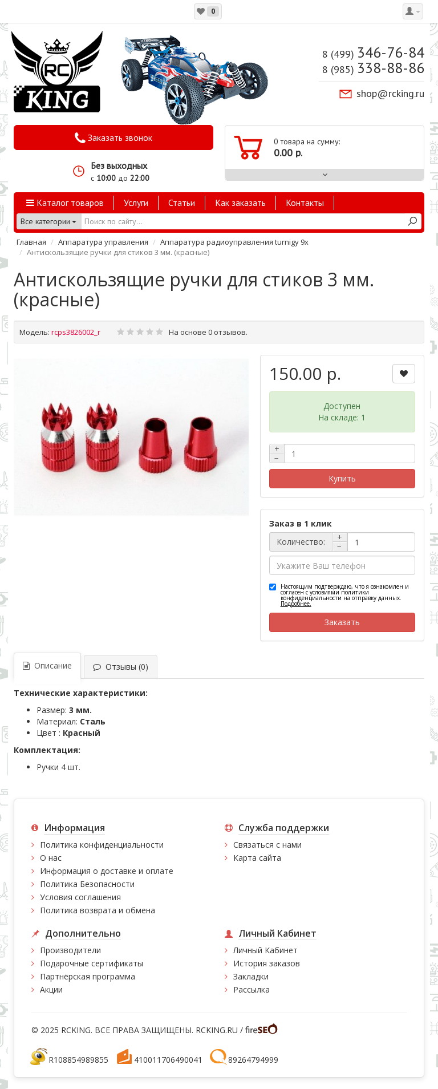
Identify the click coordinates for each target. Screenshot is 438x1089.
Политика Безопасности (87, 884)
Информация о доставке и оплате (106, 870)
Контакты (305, 202)
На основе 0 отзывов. (208, 332)
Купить (342, 478)
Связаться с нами (267, 844)
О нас (51, 857)
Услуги (136, 202)
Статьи (181, 202)
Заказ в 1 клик (300, 523)
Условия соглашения (80, 897)
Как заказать (240, 202)
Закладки (251, 976)
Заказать (342, 622)
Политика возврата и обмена (97, 910)
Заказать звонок (113, 138)
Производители (70, 950)
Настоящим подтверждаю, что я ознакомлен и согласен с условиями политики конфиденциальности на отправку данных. (345, 595)
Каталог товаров (65, 202)
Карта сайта (257, 857)
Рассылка (251, 989)
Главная (31, 242)
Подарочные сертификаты (91, 963)
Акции (51, 989)
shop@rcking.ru (390, 93)
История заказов (266, 963)
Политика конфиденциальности (102, 844)
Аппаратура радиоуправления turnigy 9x (234, 242)
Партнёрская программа (87, 976)
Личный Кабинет (265, 950)
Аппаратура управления (103, 242)
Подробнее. (296, 604)
